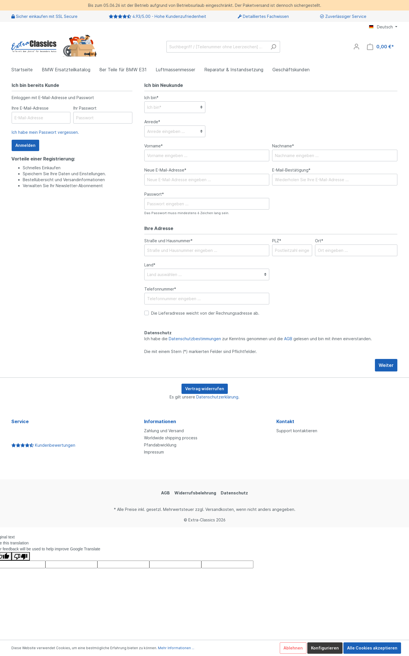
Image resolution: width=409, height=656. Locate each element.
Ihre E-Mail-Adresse (30, 108)
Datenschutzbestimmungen (195, 338)
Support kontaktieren (296, 430)
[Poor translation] (21, 556)
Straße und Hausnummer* (168, 240)
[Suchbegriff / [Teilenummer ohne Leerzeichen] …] (216, 47)
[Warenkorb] (380, 47)
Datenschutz (234, 492)
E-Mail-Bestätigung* (291, 170)
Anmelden (25, 145)
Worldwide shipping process (170, 437)
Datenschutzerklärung (217, 396)
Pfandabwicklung (160, 444)
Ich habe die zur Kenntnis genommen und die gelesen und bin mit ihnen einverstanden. (258, 338)
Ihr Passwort (85, 108)
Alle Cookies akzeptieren (372, 647)
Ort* (319, 240)
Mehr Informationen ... (176, 648)
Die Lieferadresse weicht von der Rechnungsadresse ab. (205, 313)
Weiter (386, 365)
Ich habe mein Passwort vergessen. (45, 132)
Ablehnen (293, 647)
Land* (149, 264)
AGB (288, 338)
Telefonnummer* (160, 289)
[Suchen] (273, 47)
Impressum (154, 452)
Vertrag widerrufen (204, 388)
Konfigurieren (325, 647)
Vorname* (153, 145)
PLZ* (276, 240)
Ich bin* (151, 97)
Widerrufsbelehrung (195, 492)
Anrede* (152, 121)
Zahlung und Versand (164, 430)
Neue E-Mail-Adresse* (165, 170)
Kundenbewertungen (43, 445)
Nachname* (283, 145)
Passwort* (154, 194)
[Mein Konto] (356, 46)
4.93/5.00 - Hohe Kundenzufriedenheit (169, 16)
